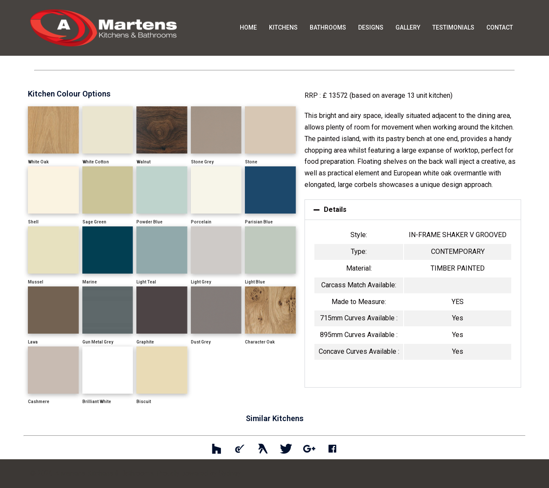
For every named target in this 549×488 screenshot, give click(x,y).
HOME (248, 27)
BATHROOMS (328, 27)
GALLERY (407, 27)
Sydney (230, 473)
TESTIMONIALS (453, 27)
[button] (413, 210)
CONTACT (499, 27)
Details (335, 209)
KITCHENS (283, 27)
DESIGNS (370, 27)
